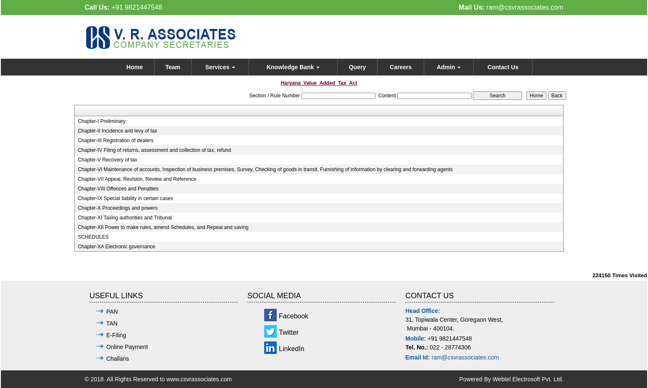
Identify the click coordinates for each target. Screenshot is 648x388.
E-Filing (116, 335)
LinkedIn (291, 348)
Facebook (293, 316)
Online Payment (127, 347)
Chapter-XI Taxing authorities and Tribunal (125, 218)
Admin (449, 67)
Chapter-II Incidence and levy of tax (117, 131)
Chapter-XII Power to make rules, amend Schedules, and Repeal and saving (163, 227)
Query (357, 67)
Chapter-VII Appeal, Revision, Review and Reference (137, 179)
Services (220, 67)
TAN (112, 323)
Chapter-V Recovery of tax (107, 160)
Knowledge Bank (293, 67)
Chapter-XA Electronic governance (116, 247)
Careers (401, 67)
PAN (112, 311)
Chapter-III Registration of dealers (115, 140)
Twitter (289, 332)
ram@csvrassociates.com (524, 7)
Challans (117, 358)
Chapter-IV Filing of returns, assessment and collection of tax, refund (154, 150)
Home (134, 67)
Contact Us (503, 67)
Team (173, 67)
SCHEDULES (93, 237)
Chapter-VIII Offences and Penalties (118, 189)
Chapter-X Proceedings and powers (117, 208)
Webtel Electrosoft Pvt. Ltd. (528, 379)
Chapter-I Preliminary (101, 121)
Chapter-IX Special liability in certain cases (125, 198)
